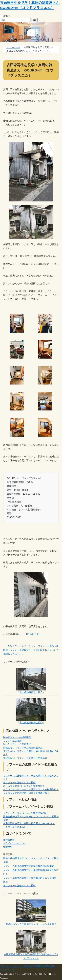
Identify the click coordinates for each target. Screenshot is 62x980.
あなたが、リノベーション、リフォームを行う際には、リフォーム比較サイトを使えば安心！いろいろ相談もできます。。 (31, 650)
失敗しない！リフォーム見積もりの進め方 (25, 758)
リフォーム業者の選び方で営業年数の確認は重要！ (29, 866)
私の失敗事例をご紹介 (31, 722)
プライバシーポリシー (14, 843)
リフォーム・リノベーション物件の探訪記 (25, 813)
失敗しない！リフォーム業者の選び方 (22, 747)
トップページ (13, 47)
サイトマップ (7, 970)
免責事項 (7, 846)
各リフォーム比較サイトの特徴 (19, 782)
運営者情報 (9, 840)
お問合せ (28, 966)
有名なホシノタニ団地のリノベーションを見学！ (31, 924)
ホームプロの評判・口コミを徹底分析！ (24, 786)
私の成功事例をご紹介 (31, 692)
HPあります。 (33, 634)
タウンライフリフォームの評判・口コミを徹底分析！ (31, 789)
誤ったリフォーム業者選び (17, 744)
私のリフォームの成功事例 (17, 737)
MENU (6, 16)
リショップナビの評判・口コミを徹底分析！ (26, 793)
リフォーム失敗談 (12, 740)
